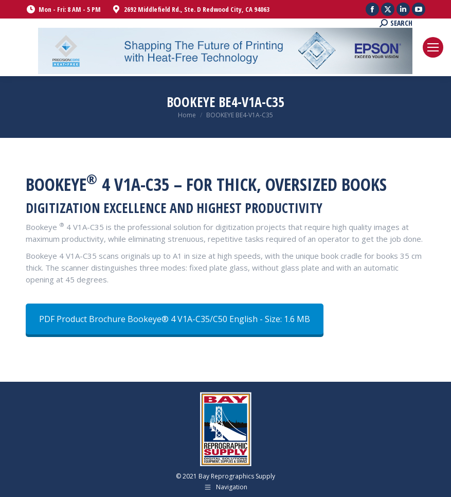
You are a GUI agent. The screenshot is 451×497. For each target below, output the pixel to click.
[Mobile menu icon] (433, 47)
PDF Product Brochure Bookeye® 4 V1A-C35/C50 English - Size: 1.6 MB (174, 319)
